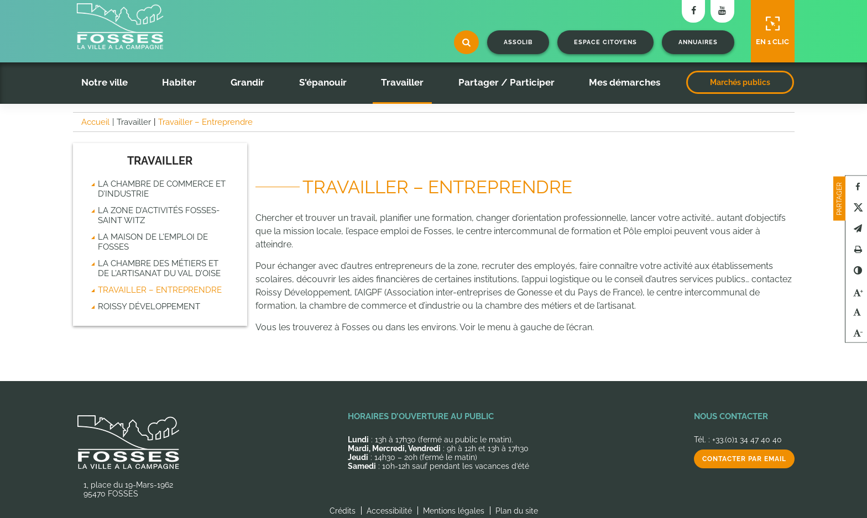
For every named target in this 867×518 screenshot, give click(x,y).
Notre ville (104, 82)
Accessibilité (389, 510)
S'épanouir (323, 82)
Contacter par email (744, 459)
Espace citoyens (605, 42)
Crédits (343, 510)
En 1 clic (772, 31)
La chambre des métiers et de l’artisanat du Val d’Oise (159, 268)
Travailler (402, 82)
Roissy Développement (149, 306)
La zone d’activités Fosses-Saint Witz (159, 215)
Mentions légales (453, 510)
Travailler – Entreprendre (160, 290)
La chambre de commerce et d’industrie (162, 189)
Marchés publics (740, 82)
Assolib (518, 42)
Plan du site (516, 510)
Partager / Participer (506, 82)
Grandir (247, 82)
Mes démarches (624, 82)
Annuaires (698, 42)
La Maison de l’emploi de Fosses (153, 242)
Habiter (179, 82)
